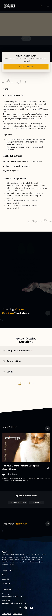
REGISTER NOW (26, 67)
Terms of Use (6, 614)
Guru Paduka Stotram (18, 502)
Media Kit (5, 579)
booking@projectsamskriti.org (14, 603)
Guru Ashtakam (36, 502)
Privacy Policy (17, 614)
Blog (3, 575)
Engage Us (6, 583)
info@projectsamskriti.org (12, 596)
